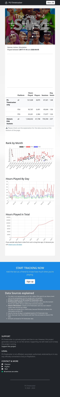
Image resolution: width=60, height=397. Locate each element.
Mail (5, 369)
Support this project (9, 346)
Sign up (30, 281)
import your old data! (15, 244)
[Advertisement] (30, 70)
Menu (50, 3)
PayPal (5, 367)
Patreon (6, 364)
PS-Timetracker (13, 2)
